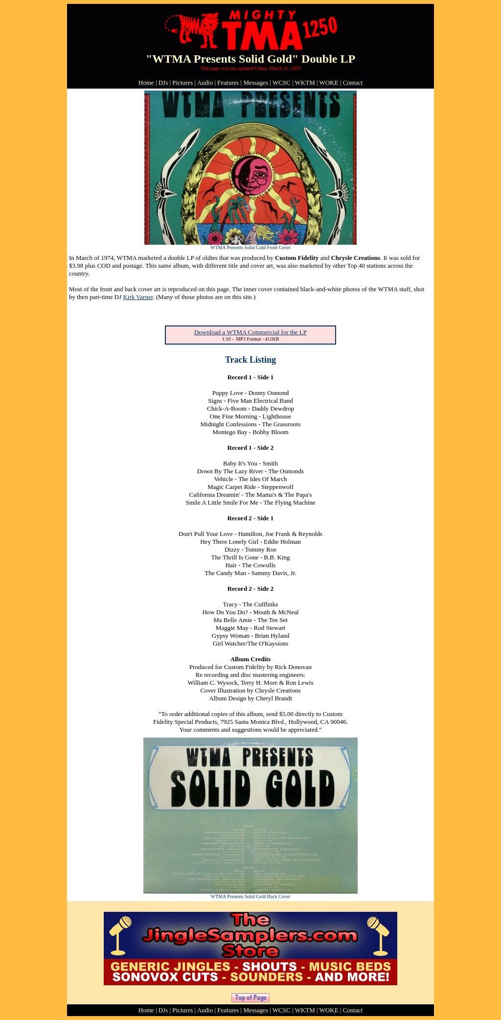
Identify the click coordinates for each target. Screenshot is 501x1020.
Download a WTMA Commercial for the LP (250, 332)
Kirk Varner (138, 297)
